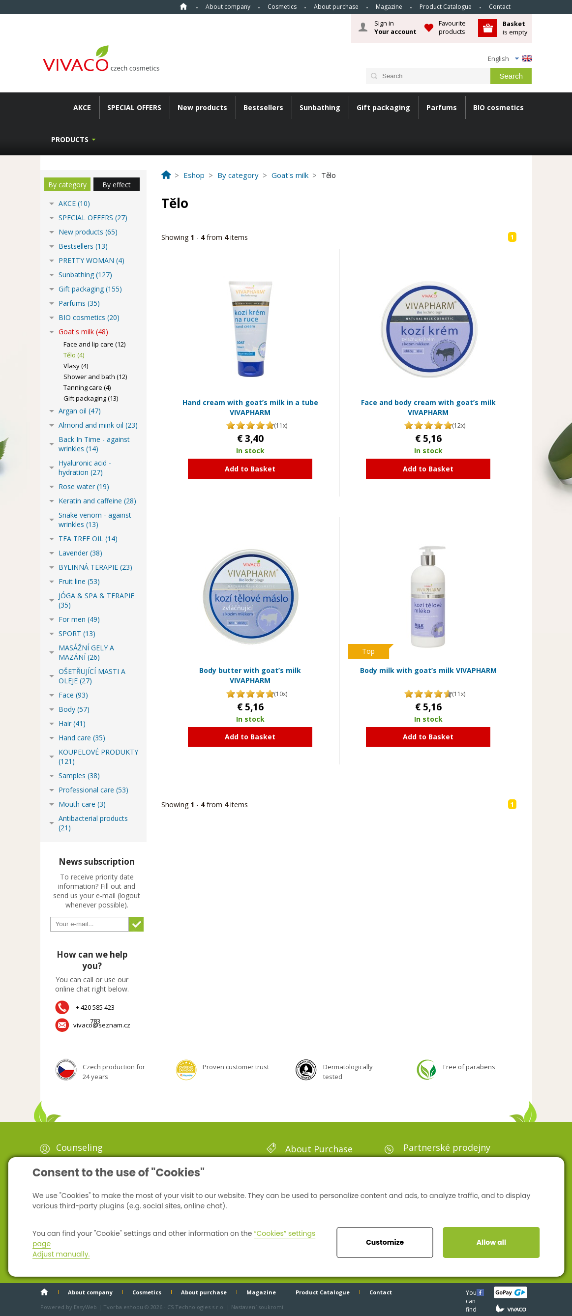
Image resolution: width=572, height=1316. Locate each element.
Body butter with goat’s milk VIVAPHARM (250, 675)
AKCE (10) (74, 203)
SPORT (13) (77, 633)
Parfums (441, 107)
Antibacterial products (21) (93, 823)
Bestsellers (263, 107)
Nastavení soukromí (257, 1307)
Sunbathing (320, 107)
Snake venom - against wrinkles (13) (95, 519)
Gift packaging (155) (90, 288)
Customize (385, 1242)
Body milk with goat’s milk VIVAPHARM (428, 670)
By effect (116, 184)
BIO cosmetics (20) (89, 317)
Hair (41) (72, 723)
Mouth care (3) (82, 804)
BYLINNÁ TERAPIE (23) (95, 567)
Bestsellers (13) (83, 246)
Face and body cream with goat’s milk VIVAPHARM (428, 407)
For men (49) (79, 619)
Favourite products (452, 27)
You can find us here (472, 1292)
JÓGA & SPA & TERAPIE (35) (96, 600)
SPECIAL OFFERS (134, 107)
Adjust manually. (61, 1254)
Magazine (389, 6)
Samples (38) (79, 775)
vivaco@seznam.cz (101, 1025)
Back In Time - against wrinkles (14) (94, 444)
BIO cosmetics (498, 107)
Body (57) (74, 709)
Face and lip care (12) (94, 344)
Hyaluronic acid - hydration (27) (85, 467)
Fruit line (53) (79, 581)
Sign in (395, 27)
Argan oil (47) (80, 410)
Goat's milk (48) (83, 331)
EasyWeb (85, 1307)
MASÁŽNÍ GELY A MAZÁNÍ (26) (86, 652)
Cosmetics (282, 6)
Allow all (491, 1242)
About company (228, 6)
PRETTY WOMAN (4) (91, 260)
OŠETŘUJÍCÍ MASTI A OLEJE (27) (92, 676)
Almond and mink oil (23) (98, 425)
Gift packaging (383, 107)
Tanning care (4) (87, 387)
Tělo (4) (73, 355)
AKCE (82, 107)
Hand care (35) (82, 737)
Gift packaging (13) (90, 398)
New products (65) (88, 231)
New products (202, 107)
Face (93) (73, 695)
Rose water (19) (84, 486)
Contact (500, 6)
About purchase (336, 6)
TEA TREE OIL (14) (88, 538)
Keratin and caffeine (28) (97, 500)
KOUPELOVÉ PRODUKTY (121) (98, 756)
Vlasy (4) (75, 365)
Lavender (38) (80, 552)
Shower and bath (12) (95, 376)
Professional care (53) (93, 789)
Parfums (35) (79, 303)
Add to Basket (250, 468)
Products (70, 139)
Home (183, 6)
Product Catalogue (446, 6)
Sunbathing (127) (85, 274)
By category (67, 184)
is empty (515, 28)
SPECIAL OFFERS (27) (93, 217)
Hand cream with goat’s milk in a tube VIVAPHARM (250, 407)
